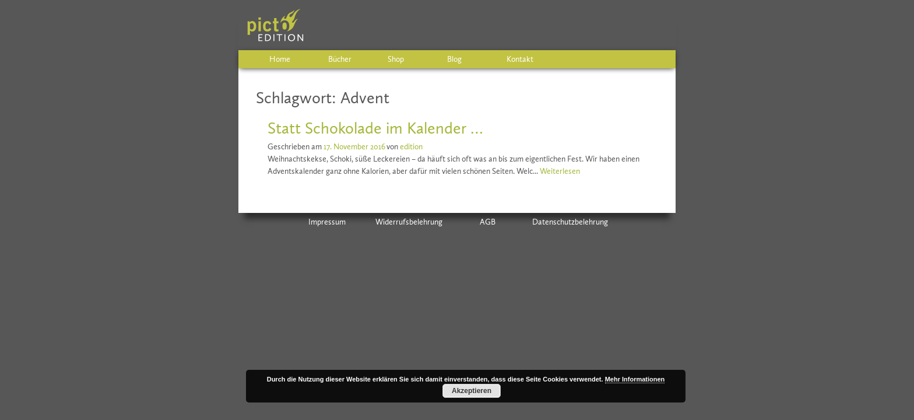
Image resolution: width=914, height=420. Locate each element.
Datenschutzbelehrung (570, 222)
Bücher (339, 59)
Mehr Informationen (635, 379)
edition (411, 147)
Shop (396, 59)
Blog (454, 59)
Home (279, 59)
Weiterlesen (560, 171)
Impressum (327, 222)
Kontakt (520, 59)
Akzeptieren (471, 391)
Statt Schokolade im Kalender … (375, 128)
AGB (487, 222)
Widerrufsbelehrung (408, 222)
